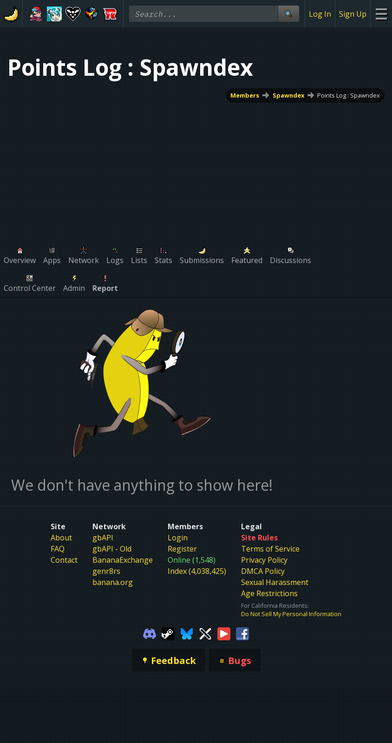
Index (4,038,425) (197, 571)
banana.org (112, 582)
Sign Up (352, 14)
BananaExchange (122, 560)
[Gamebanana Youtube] (223, 633)
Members (244, 95)
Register (182, 549)
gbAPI (102, 538)
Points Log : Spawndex (348, 95)
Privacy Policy (264, 560)
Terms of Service (270, 549)
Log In (320, 14)
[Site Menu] (381, 13)
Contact (64, 560)
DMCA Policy (263, 571)
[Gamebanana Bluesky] (186, 633)
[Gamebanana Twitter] (205, 633)
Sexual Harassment (274, 582)
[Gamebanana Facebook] (242, 633)
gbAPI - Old (111, 549)
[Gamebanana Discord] (149, 633)
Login (178, 538)
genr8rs (106, 571)
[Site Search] (288, 14)
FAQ (58, 549)
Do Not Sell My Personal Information (291, 614)
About (61, 538)
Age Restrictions (269, 593)
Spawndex (288, 95)
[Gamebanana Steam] (168, 633)
